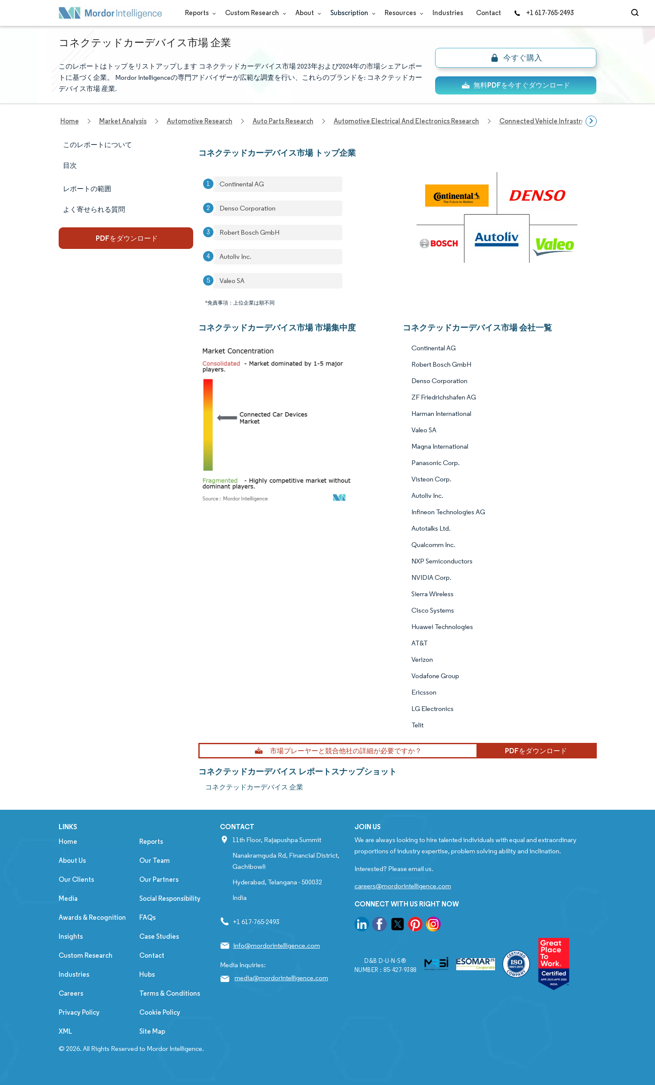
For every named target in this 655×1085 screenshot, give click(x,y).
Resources (402, 13)
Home (68, 841)
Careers (71, 993)
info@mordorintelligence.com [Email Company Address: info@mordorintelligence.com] (276, 945)
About (306, 13)
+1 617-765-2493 (544, 13)
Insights (71, 936)
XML (65, 1031)
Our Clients (76, 879)
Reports (198, 13)
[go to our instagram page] (433, 925)
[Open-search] (636, 13)
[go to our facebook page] (379, 925)
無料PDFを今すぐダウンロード (515, 85)
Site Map (152, 1031)
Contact (488, 13)
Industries (447, 13)
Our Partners (159, 879)
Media (68, 898)
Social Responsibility (170, 898)
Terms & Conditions (169, 993)
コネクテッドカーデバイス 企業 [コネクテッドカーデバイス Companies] (254, 787)
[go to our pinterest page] (415, 925)
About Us (72, 860)
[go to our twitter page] (397, 925)
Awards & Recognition (92, 917)
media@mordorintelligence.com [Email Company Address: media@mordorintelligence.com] (281, 978)
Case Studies (159, 936)
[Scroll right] (591, 121)
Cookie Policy (159, 1012)
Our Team (154, 860)
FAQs (147, 917)
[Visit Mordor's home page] (110, 12)
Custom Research (253, 13)
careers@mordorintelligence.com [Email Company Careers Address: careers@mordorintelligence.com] (402, 886)
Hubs (147, 974)
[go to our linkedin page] (361, 925)
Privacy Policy (79, 1012)
